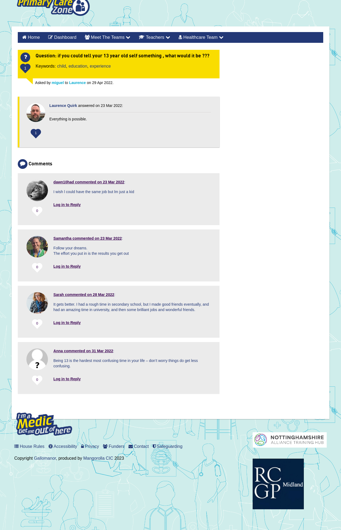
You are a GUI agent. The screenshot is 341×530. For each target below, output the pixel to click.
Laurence (77, 82)
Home (33, 37)
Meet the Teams (103, 37)
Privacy (90, 446)
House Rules (29, 446)
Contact (138, 446)
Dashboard (60, 37)
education (77, 65)
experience (100, 65)
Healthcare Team (192, 37)
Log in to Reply (67, 204)
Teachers (148, 37)
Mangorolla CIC (98, 457)
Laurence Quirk (63, 105)
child (61, 65)
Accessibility (62, 446)
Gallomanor (45, 457)
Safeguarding (168, 446)
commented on (88, 181)
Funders (113, 446)
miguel (58, 82)
